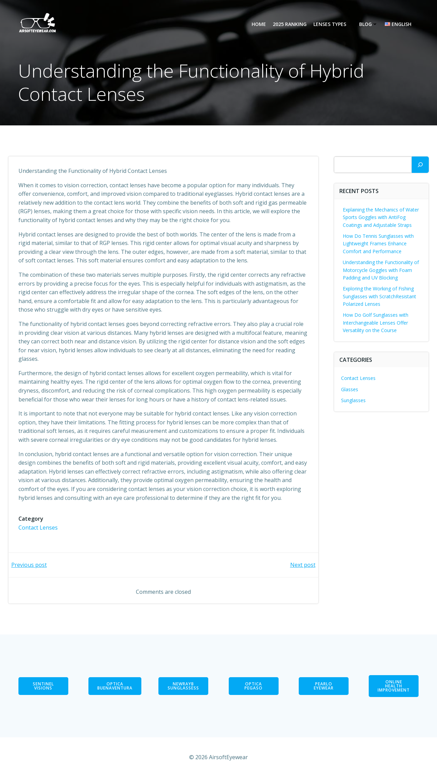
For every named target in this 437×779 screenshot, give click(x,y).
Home (259, 24)
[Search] (420, 164)
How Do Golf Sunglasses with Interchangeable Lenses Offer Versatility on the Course (376, 323)
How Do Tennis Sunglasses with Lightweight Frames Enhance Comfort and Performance (378, 244)
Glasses (349, 389)
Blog (368, 24)
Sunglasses (353, 400)
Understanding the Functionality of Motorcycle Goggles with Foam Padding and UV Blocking (381, 270)
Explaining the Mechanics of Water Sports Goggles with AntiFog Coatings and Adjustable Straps (381, 217)
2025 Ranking (290, 24)
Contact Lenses (38, 528)
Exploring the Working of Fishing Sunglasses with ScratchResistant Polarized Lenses (380, 296)
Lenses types (332, 24)
